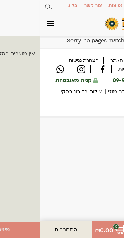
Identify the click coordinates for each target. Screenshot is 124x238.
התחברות (25, 229)
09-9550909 (91, 80)
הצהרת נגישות (44, 60)
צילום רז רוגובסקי (41, 91)
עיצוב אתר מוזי (86, 91)
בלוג (32, 5)
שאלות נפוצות (83, 5)
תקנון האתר (82, 60)
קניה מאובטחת (36, 80)
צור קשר (53, 5)
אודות (111, 5)
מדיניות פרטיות (93, 69)
